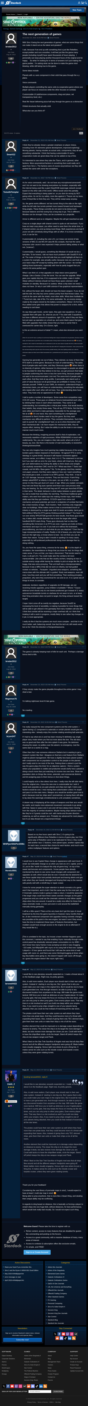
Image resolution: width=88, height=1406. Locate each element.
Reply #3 (25, 647)
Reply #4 (25, 684)
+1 (11, 748)
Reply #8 (25, 969)
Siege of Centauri (30, 1377)
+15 (11, 204)
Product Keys (74, 1365)
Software (6, 1351)
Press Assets (52, 1371)
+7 (11, 874)
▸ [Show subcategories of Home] (8, 29)
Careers (50, 1365)
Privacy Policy (31, 1402)
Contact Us (51, 1377)
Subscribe (58, 1391)
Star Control (28, 1368)
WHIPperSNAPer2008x (14, 844)
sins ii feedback (78, 129)
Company (52, 1351)
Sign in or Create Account (37, 1252)
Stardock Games (15, 29)
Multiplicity (5, 1371)
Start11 (4, 1362)
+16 (11, 58)
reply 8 (44, 1077)
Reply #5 (25, 722)
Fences (4, 1365)
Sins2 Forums (53, 38)
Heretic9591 (11, 870)
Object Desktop (7, 1355)
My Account (74, 1359)
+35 (11, 166)
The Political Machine (31, 1371)
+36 (11, 1096)
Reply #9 (25, 1070)
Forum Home (10, 14)
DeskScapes (6, 1368)
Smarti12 (11, 154)
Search (19, 14)
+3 (11, 987)
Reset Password (75, 1368)
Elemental (27, 1359)
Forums (50, 1380)
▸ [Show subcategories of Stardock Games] (21, 29)
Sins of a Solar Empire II (31, 29)
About (50, 1355)
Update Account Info (76, 1371)
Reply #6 (31, 830)
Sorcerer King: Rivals (31, 1380)
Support (74, 1351)
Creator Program (53, 1374)
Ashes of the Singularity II (32, 1355)
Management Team (54, 1362)
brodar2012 (11, 47)
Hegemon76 (11, 699)
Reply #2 (25, 178)
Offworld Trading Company (33, 1374)
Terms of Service (43, 1402)
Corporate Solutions (8, 1359)
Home (5, 29)
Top (83, 140)
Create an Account (76, 1362)
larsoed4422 (11, 984)
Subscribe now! (22, 1340)
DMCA (52, 1402)
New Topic (77, 10)
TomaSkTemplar (11, 192)
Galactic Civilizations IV (31, 1362)
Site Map (58, 1402)
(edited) (64, 856)
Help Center (74, 1355)
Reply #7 (25, 856)
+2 (11, 710)
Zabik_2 (11, 1084)
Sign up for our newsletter (14, 1391)
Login (26, 14)
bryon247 (11, 736)
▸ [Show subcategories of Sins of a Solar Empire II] (39, 29)
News (49, 1368)
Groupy (4, 1374)
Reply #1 (25, 140)
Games (27, 1351)
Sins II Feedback (46, 29)
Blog (49, 1359)
